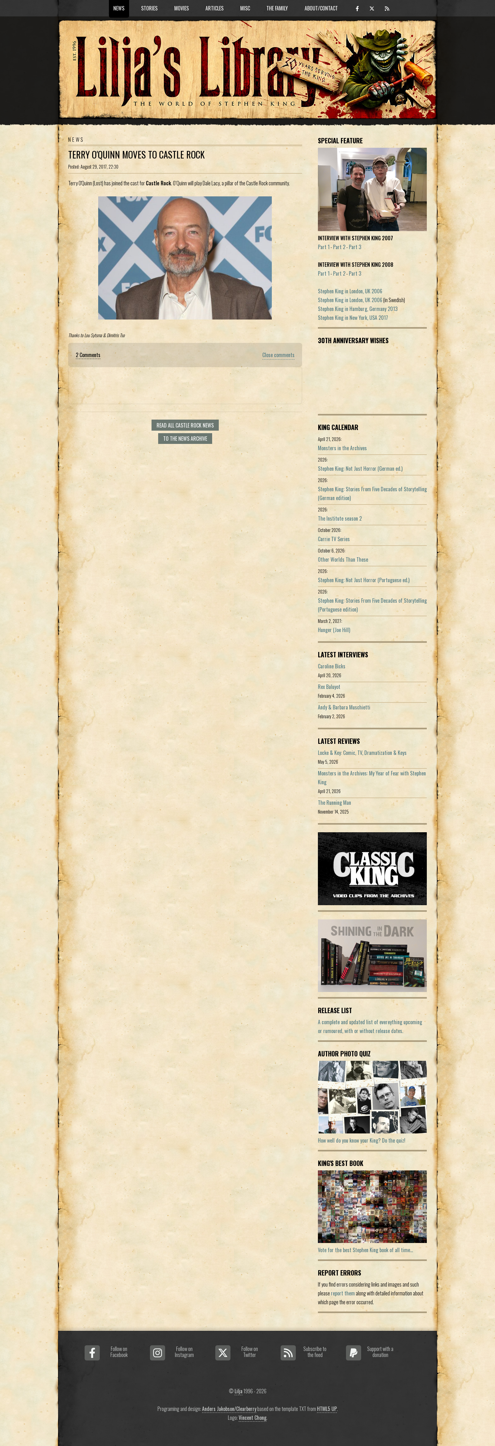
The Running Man (334, 802)
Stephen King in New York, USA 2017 (353, 317)
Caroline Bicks (331, 666)
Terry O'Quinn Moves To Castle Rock (136, 154)
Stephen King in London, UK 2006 (350, 291)
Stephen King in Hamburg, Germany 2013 (357, 309)
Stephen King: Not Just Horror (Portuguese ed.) (363, 580)
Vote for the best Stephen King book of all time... (365, 1250)
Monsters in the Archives (342, 448)
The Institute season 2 (340, 518)
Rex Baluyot (329, 686)
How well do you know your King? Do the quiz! (361, 1140)
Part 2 (339, 247)
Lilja (238, 1391)
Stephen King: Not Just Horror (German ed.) (360, 468)
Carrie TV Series (334, 539)
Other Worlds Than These (343, 559)
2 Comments (88, 355)
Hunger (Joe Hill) (334, 630)
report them (343, 1293)
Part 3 (355, 247)
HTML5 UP (327, 1409)
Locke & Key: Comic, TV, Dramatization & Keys (362, 752)
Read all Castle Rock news (185, 425)
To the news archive (185, 438)
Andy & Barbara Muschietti (344, 707)
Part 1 (324, 247)
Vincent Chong (252, 1417)
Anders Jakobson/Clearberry (229, 1409)
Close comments (278, 355)
